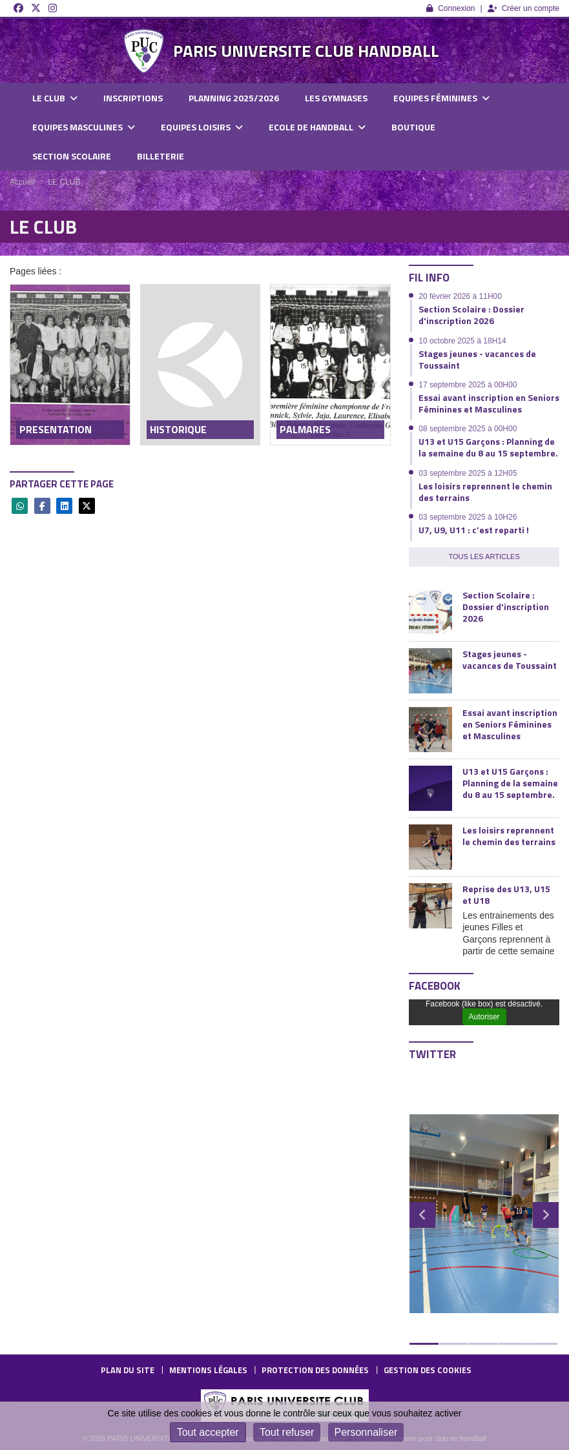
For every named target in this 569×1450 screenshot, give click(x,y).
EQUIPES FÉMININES (441, 98)
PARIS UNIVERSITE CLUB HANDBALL (306, 50)
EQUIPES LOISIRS (202, 127)
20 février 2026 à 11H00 (460, 296)
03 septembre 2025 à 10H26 (468, 517)
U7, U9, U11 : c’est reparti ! (474, 529)
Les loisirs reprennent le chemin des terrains (485, 491)
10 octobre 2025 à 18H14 (462, 340)
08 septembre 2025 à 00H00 (468, 428)
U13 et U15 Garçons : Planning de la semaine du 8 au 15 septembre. (488, 447)
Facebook (434, 985)
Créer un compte (523, 8)
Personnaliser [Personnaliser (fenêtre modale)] (366, 1432)
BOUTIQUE (413, 127)
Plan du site (127, 1369)
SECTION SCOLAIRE (71, 156)
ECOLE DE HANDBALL (317, 127)
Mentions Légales (208, 1369)
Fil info (429, 277)
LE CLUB (55, 98)
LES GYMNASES (336, 98)
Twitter (432, 1054)
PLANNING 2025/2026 (234, 98)
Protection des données (315, 1369)
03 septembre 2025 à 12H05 (468, 473)
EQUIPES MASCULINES (83, 127)
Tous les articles (483, 556)
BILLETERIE (160, 156)
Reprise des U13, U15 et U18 (506, 894)
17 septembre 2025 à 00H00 (468, 384)
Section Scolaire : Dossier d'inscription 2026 (471, 314)
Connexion (450, 8)
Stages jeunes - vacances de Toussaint (477, 359)
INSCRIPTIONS (133, 98)
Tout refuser (287, 1432)
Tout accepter (208, 1432)
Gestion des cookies (427, 1369)
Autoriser (484, 1016)
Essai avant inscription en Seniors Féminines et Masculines (489, 403)
